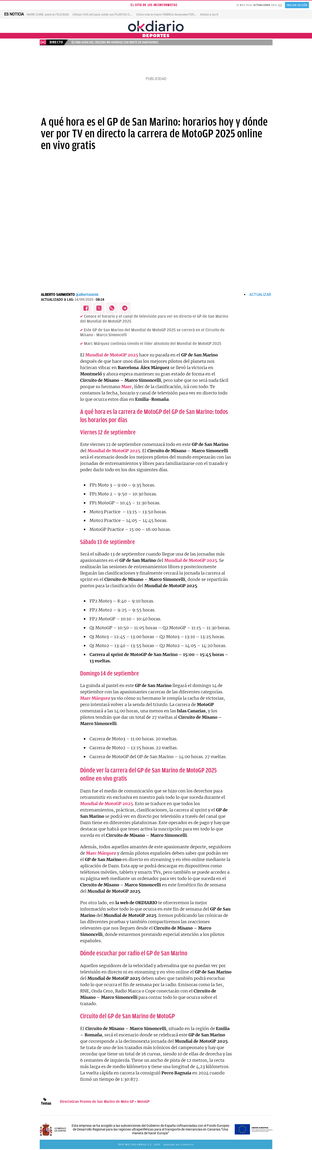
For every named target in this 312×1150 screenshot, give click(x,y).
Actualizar (260, 294)
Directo (65, 1102)
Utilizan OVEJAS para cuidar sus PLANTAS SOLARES (106, 14)
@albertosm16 (87, 295)
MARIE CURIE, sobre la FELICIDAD (48, 14)
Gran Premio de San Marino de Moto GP (102, 1102)
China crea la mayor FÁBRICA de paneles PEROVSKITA (170, 14)
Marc (126, 386)
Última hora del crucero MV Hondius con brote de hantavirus (114, 42)
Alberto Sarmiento (58, 295)
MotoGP (143, 1102)
